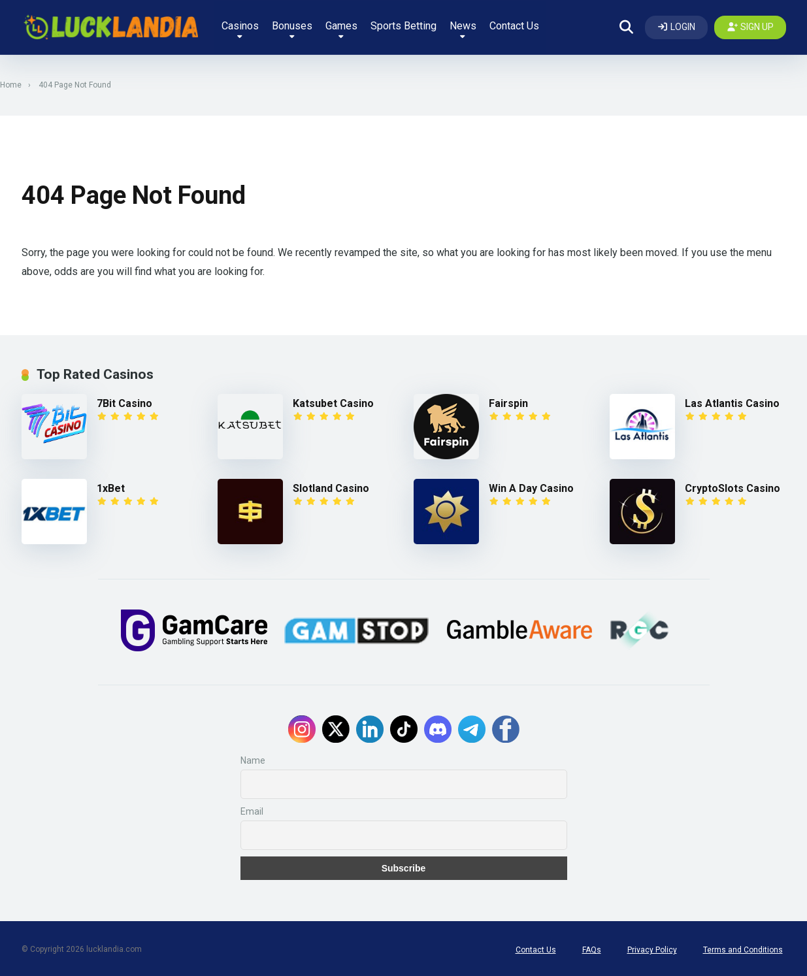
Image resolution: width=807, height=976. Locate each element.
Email (251, 809)
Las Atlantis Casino (732, 401)
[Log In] (676, 26)
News (462, 27)
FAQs (591, 947)
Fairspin (508, 401)
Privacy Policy (652, 947)
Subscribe (404, 866)
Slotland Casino (331, 486)
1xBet (111, 486)
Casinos (239, 27)
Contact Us (513, 24)
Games (341, 27)
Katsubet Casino (333, 401)
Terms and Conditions (743, 947)
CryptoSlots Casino (732, 486)
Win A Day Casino (531, 486)
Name (252, 758)
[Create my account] (750, 26)
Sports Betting (403, 24)
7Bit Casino (124, 401)
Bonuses (291, 27)
